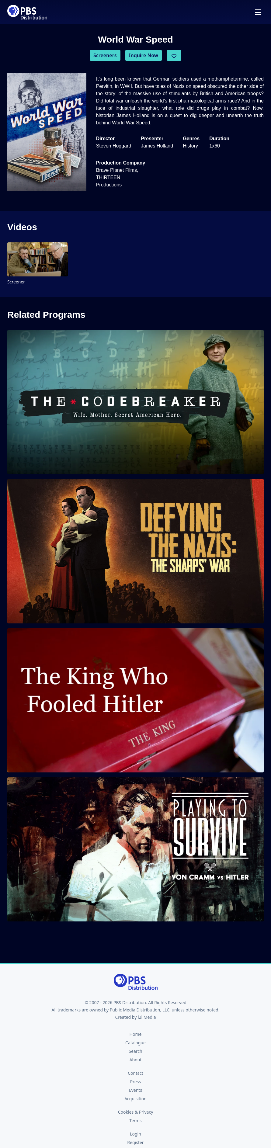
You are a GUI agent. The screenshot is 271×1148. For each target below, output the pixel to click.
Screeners (105, 55)
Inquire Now (143, 55)
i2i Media (147, 1017)
